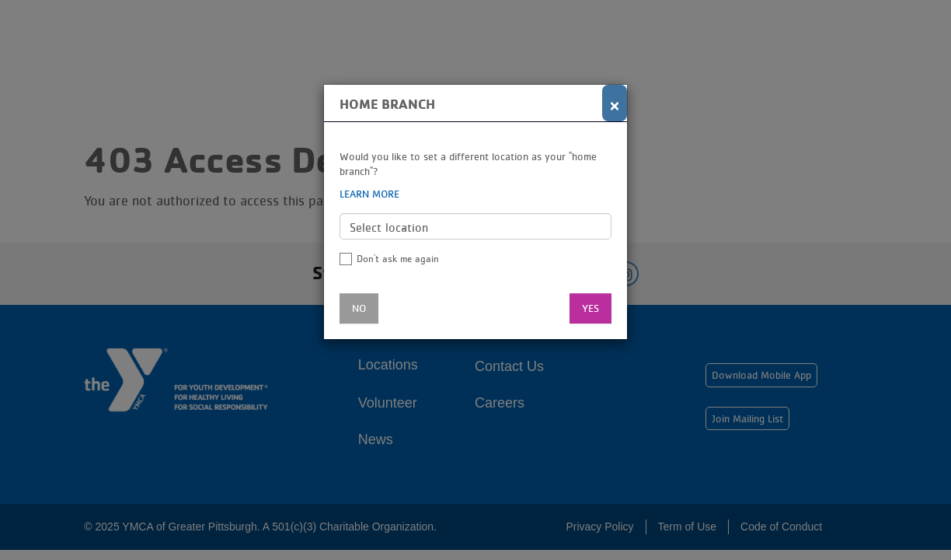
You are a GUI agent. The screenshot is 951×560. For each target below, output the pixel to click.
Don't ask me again (398, 258)
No (359, 308)
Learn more (369, 193)
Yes (590, 308)
